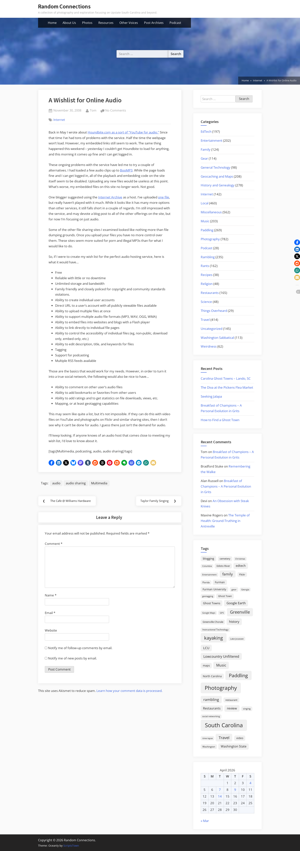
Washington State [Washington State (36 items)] (233, 746)
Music (205, 221)
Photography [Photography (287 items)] (221, 687)
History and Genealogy (218, 185)
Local (204, 203)
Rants (205, 266)
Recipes (206, 275)
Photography (210, 239)
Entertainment (211, 140)
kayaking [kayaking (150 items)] (213, 638)
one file (163, 197)
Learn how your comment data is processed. (129, 692)
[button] (51, 463)
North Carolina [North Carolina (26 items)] (212, 676)
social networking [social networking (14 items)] (211, 716)
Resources (105, 23)
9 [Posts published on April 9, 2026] (235, 789)
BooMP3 (126, 170)
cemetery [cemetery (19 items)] (225, 558)
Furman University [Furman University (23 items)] (214, 589)
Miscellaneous (211, 212)
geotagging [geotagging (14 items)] (207, 596)
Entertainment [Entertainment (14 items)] (209, 574)
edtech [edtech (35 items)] (241, 566)
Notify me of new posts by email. (72, 659)
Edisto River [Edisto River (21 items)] (223, 566)
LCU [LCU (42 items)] (206, 648)
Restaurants (210, 292)
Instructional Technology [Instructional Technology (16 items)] (215, 629)
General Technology (215, 167)
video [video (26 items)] (239, 738)
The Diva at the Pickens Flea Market (227, 387)
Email (50, 614)
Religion (207, 284)
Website (51, 631)
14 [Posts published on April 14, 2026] (220, 796)
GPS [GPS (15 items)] (222, 612)
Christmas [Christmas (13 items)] (240, 558)
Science (206, 301)
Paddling (207, 230)
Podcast (175, 23)
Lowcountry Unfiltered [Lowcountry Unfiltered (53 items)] (221, 656)
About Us (69, 23)
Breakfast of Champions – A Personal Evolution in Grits (226, 486)
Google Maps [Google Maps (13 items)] (208, 613)
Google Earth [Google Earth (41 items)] (236, 603)
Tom (93, 110)
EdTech (206, 131)
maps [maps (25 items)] (206, 665)
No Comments (115, 110)
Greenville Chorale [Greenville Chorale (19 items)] (213, 622)
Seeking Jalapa (211, 396)
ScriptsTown (71, 845)
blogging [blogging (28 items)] (208, 558)
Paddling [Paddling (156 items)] (238, 675)
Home (52, 23)
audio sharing (76, 483)
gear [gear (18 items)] (234, 589)
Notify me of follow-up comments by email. (80, 649)
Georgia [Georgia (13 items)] (245, 589)
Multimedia (99, 483)
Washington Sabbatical (217, 337)
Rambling (208, 257)
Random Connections (64, 6)
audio (56, 483)
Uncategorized (211, 328)
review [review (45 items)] (232, 708)
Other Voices (128, 23)
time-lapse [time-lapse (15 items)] (207, 738)
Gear (204, 158)
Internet (59, 120)
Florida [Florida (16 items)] (206, 582)
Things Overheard (214, 310)
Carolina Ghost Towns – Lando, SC (226, 378)
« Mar (205, 821)
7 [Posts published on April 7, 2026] (220, 789)
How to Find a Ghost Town (220, 420)
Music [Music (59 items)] (221, 665)
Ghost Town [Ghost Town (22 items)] (225, 596)
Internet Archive (110, 197)
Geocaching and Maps (217, 176)
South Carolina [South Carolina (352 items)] (224, 725)
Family (205, 149)
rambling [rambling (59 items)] (211, 699)
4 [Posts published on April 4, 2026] (250, 783)
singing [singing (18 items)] (247, 708)
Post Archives (154, 23)
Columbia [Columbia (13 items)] (207, 566)
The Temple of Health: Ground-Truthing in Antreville (225, 520)
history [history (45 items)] (234, 621)
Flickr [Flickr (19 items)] (242, 574)
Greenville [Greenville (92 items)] (240, 612)
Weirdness (209, 346)
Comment (53, 545)
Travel (205, 319)
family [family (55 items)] (227, 574)
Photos (87, 23)
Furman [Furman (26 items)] (220, 582)
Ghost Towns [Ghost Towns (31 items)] (211, 603)
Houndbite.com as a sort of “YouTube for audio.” (123, 132)
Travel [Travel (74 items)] (224, 737)
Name (50, 596)
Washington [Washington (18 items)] (208, 746)
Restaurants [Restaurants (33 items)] (212, 708)
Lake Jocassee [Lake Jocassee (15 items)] (237, 638)
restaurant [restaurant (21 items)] (231, 700)
